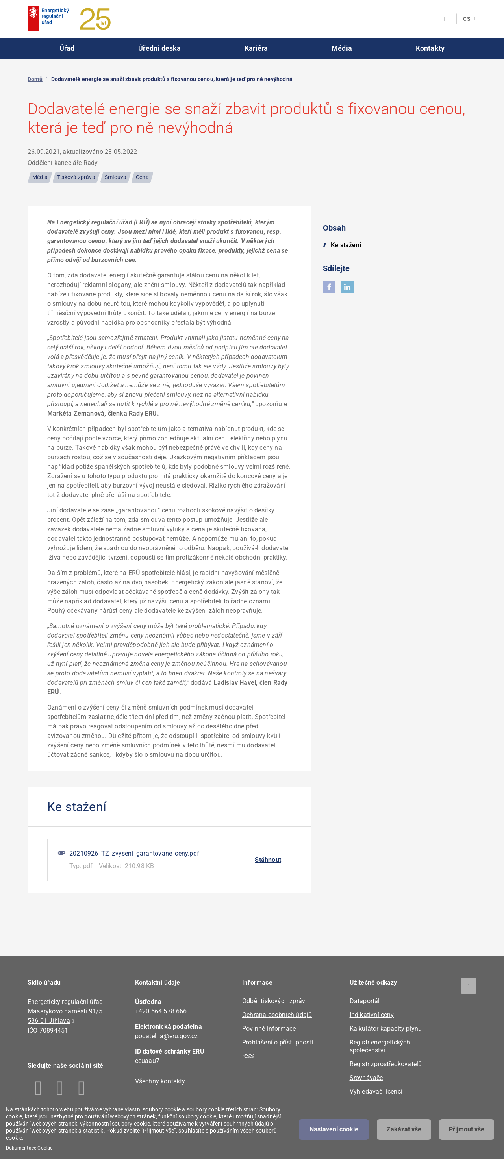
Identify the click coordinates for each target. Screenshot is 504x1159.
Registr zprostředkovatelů (386, 1064)
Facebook (38, 1088)
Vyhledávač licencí (376, 1091)
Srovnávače (366, 1077)
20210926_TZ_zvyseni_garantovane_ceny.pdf (134, 853)
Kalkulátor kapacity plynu (386, 1028)
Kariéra (256, 48)
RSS (248, 1056)
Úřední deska (159, 48)
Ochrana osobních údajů (277, 1015)
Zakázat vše (404, 1129)
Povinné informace (269, 1028)
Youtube (82, 1088)
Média (342, 48)
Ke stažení (346, 245)
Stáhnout (268, 859)
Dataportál (365, 1001)
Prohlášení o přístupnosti (277, 1042)
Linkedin (60, 1088)
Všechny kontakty (160, 1081)
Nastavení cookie (333, 1129)
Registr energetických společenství (380, 1046)
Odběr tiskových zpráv (273, 1001)
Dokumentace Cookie (29, 1148)
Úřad (67, 48)
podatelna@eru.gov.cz (166, 1036)
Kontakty (430, 48)
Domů (35, 79)
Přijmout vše (466, 1129)
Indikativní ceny (372, 1015)
